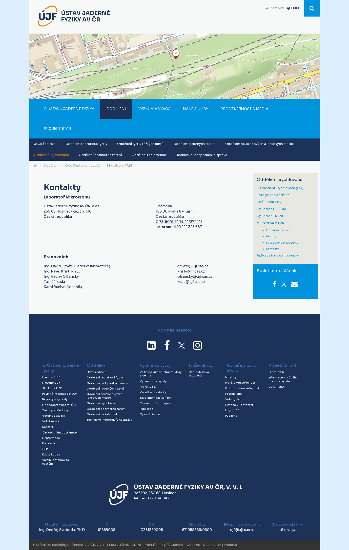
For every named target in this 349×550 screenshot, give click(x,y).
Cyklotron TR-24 (270, 216)
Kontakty (272, 249)
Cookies (193, 545)
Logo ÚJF (232, 410)
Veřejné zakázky (53, 415)
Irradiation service (278, 230)
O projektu (276, 372)
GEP (45, 449)
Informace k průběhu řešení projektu (283, 379)
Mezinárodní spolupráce (157, 403)
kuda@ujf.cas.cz (191, 281)
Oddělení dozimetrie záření (100, 155)
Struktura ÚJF (52, 388)
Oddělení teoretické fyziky (86, 144)
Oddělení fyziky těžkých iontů (140, 144)
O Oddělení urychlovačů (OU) (280, 188)
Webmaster (211, 545)
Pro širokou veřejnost (240, 382)
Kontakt (47, 427)
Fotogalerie (233, 393)
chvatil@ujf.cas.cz (192, 266)
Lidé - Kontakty (269, 202)
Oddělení (116, 109)
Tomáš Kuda (54, 281)
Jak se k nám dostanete (59, 432)
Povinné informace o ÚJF (59, 393)
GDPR (136, 545)
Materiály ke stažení (239, 405)
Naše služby (195, 109)
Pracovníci (49, 443)
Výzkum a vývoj (154, 109)
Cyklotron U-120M (271, 209)
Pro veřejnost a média (244, 109)
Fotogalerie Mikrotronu (282, 242)
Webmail (231, 545)
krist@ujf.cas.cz (191, 271)
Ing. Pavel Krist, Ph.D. (62, 271)
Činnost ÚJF (51, 377)
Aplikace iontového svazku (278, 255)
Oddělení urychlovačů (51, 155)
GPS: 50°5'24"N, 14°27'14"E (179, 221)
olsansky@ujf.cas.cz (194, 276)
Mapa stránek (118, 545)
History (271, 236)
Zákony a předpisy (55, 410)
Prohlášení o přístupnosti (164, 545)
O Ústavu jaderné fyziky (69, 109)
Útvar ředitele (45, 144)
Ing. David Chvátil (59, 266)
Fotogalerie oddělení (273, 195)
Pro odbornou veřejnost (242, 388)
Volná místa (50, 421)
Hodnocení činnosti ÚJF (59, 405)
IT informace (51, 438)
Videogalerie (234, 399)
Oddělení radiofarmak (149, 155)
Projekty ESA (148, 386)
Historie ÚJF (51, 382)
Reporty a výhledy (54, 399)
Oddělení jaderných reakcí (194, 144)
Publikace (146, 409)
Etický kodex (51, 454)
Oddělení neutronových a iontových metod (259, 144)
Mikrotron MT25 (119, 166)
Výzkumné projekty (153, 381)
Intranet (276, 8)
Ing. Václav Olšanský (61, 276)
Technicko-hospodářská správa (202, 155)
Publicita (231, 415)
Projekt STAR (57, 128)
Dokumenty (276, 386)
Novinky (230, 377)
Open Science (150, 414)
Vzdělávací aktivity (153, 392)
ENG (295, 8)
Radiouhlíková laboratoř (199, 373)
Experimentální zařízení (156, 397)
